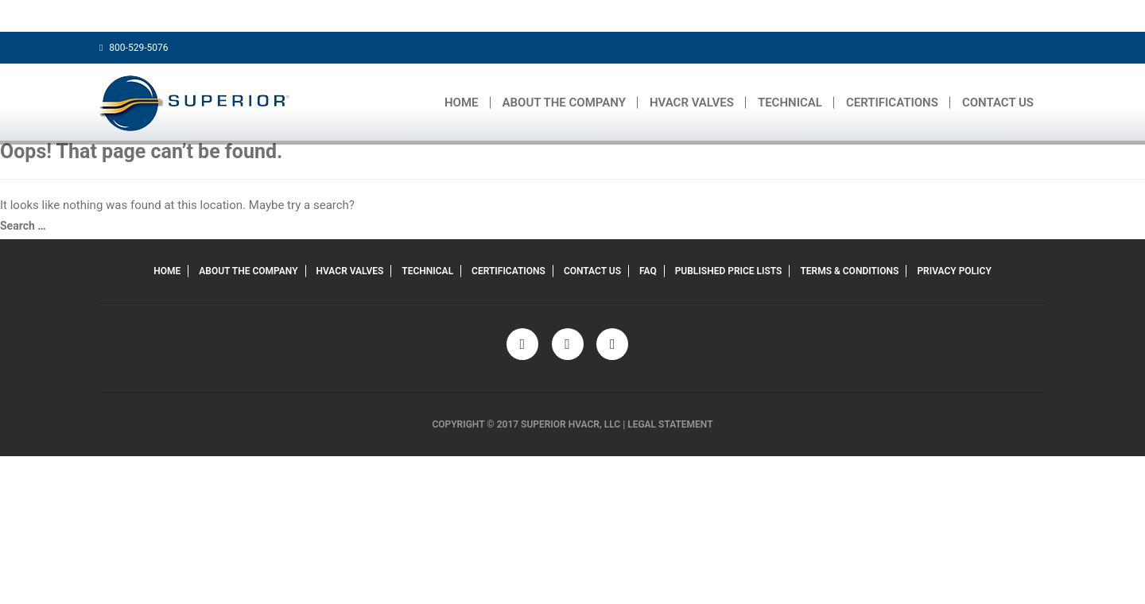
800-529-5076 (133, 47)
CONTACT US (998, 102)
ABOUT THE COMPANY (564, 102)
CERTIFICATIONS (892, 102)
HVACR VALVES (692, 102)
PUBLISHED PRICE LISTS (728, 271)
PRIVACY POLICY (954, 271)
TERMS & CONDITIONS (849, 271)
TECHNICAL (790, 102)
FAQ (648, 271)
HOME (461, 102)
